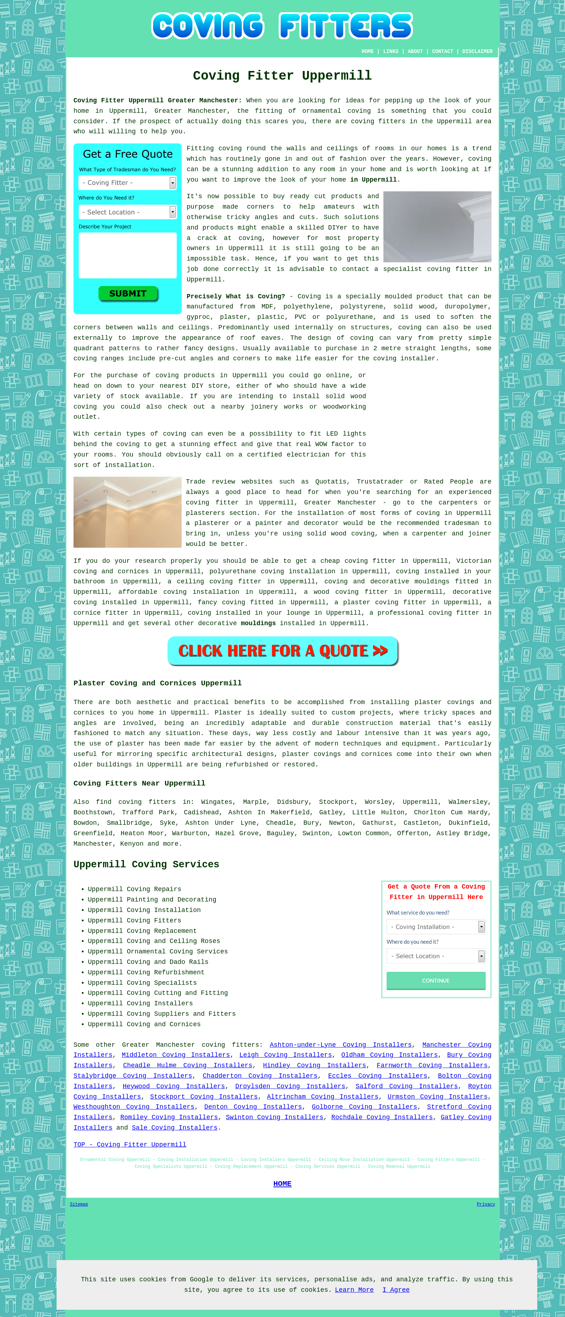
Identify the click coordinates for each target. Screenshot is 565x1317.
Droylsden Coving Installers (290, 1086)
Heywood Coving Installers (174, 1086)
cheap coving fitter (358, 561)
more (170, 843)
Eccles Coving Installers (377, 1076)
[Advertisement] (430, 420)
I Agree (396, 1290)
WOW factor (334, 444)
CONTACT (442, 51)
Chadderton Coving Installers (260, 1076)
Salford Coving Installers (407, 1086)
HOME (368, 51)
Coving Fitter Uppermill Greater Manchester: (158, 100)
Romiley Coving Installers (169, 1117)
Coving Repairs (154, 889)
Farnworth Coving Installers (432, 1065)
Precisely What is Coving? (236, 296)
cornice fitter (101, 613)
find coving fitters (136, 802)
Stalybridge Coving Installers (133, 1076)
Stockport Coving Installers (204, 1096)
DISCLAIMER (477, 51)
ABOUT (415, 51)
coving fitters (230, 1045)
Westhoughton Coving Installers (134, 1107)
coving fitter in (459, 613)
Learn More (354, 1290)
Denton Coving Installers (253, 1107)
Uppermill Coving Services (146, 864)
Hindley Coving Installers (314, 1065)
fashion (352, 159)
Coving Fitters (154, 920)
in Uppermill (373, 179)
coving (479, 159)
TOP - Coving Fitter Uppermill (130, 1144)
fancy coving (221, 602)
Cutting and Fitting (191, 993)
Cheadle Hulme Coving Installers (188, 1065)
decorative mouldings (409, 581)
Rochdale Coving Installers (382, 1117)
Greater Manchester (158, 1045)
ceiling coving (205, 581)
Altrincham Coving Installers (323, 1096)
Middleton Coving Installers (176, 1055)
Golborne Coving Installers (364, 1107)
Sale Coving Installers (175, 1127)
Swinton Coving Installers (275, 1117)
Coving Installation (164, 910)
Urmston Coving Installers (438, 1096)
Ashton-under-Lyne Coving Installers (341, 1045)
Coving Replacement (162, 931)
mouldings (258, 623)
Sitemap (79, 1204)
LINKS (391, 51)
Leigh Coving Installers (285, 1055)
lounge (298, 613)
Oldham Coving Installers (389, 1055)
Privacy (486, 1204)
